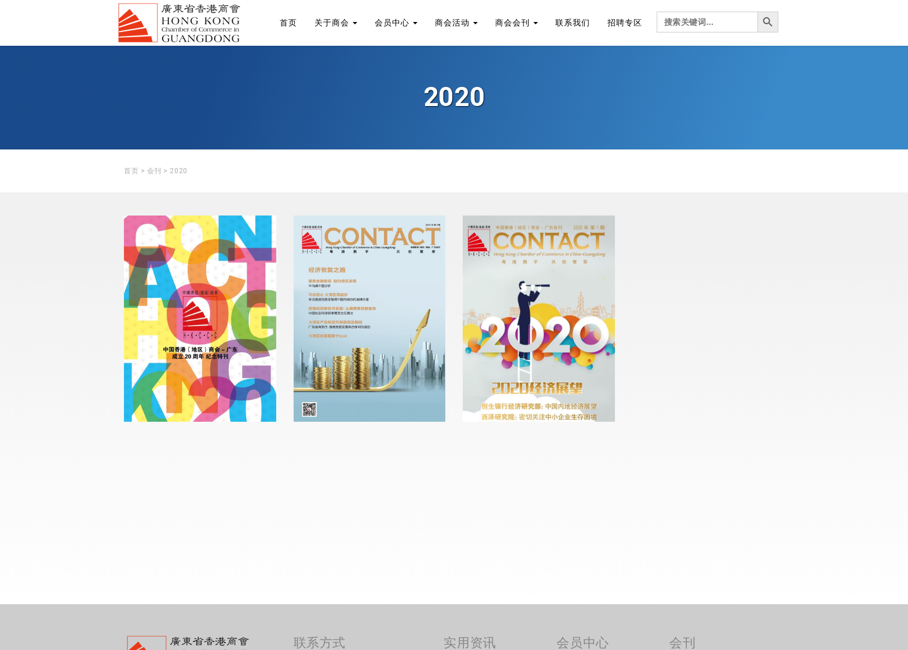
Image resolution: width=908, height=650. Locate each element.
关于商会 (335, 22)
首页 (288, 22)
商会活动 (456, 22)
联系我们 (572, 22)
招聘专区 (624, 22)
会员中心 (396, 22)
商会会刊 (516, 22)
